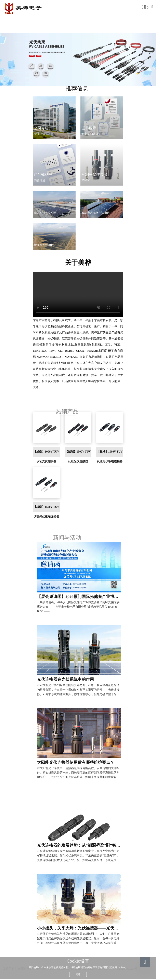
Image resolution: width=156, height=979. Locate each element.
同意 (78, 974)
